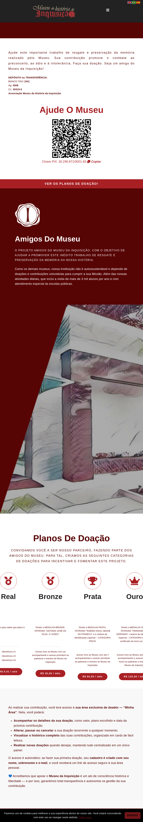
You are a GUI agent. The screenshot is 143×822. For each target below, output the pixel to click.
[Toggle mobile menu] (108, 10)
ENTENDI (132, 815)
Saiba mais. (85, 817)
